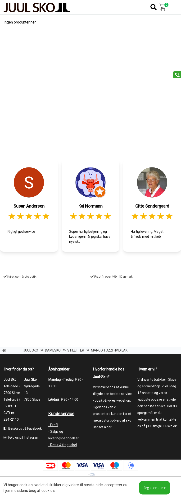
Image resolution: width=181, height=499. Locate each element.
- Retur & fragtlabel (62, 445)
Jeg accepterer (154, 488)
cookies (26, 485)
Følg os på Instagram (21, 437)
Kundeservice (61, 413)
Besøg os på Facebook (23, 428)
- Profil (53, 425)
